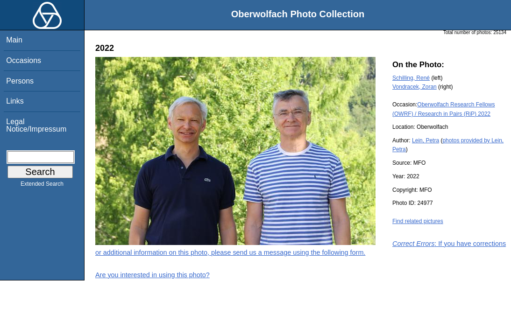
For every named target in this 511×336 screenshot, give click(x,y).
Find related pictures (417, 221)
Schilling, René (411, 78)
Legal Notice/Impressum (36, 125)
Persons (20, 81)
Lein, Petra (425, 140)
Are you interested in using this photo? (152, 275)
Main (14, 40)
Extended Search (42, 186)
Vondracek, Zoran (414, 87)
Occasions (23, 60)
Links (14, 101)
